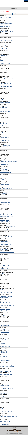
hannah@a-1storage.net (5, 102)
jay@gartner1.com (3, 310)
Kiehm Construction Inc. (4, 153)
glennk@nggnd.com (4, 297)
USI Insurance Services (4, 265)
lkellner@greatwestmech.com (6, 86)
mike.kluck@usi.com (4, 268)
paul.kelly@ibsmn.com (4, 94)
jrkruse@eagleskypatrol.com (5, 396)
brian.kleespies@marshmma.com (6, 216)
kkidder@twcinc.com (4, 148)
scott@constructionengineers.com (6, 374)
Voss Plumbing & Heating (5, 220)
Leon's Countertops (4, 193)
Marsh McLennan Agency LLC (6, 214)
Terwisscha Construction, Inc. (5, 145)
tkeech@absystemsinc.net (5, 63)
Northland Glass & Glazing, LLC (6, 296)
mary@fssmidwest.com (4, 339)
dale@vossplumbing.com (5, 221)
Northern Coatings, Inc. (4, 351)
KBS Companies (3, 356)
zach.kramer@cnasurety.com (5, 346)
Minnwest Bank (3, 289)
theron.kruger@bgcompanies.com (6, 388)
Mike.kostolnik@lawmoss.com (6, 319)
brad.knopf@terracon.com (5, 277)
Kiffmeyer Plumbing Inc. (4, 169)
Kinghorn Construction (4, 207)
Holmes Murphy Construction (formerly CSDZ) (9, 416)
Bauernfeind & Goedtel (4, 385)
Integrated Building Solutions (5, 91)
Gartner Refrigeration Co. (5, 309)
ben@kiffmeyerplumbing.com (5, 172)
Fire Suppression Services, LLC (6, 336)
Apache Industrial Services (5, 421)
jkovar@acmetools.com (4, 332)
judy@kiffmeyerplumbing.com (6, 179)
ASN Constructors (3, 408)
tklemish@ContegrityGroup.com (6, 244)
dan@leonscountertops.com (5, 196)
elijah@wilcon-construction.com (6, 40)
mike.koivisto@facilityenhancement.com (7, 305)
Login (26, 0)
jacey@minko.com (3, 125)
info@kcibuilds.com (4, 156)
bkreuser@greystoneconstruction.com (7, 366)
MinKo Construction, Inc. (5, 123)
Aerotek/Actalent (3, 256)
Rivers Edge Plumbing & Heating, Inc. (7, 226)
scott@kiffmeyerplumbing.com (6, 188)
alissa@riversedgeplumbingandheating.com (8, 229)
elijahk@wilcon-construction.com (6, 35)
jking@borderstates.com (5, 202)
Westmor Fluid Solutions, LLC (6, 379)
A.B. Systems (2, 60)
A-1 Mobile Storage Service (5, 99)
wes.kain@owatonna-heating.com (6, 18)
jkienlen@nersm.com (4, 164)
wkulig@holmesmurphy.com (5, 417)
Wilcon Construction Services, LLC (7, 31)
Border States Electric (4, 200)
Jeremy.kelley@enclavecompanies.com (7, 78)
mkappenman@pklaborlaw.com (6, 48)
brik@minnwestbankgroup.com (6, 292)
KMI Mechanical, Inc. (4, 401)
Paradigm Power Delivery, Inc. (6, 67)
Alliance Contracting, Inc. (5, 281)
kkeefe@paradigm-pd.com (5, 70)
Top (26, 431)
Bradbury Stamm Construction (6, 23)
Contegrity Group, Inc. (4, 241)
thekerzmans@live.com (4, 140)
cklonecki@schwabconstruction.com (7, 252)
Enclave (1, 74)
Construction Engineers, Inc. (5, 371)
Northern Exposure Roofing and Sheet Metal (8, 161)
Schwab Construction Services (6, 249)
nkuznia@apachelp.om (4, 424)
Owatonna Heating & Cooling (5, 17)
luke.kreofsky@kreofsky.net (5, 360)
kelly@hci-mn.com (3, 55)
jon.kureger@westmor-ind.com (6, 381)
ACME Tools (2, 329)
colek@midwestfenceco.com (5, 325)
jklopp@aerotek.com (4, 261)
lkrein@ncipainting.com (4, 352)
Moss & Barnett (3, 315)
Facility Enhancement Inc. (5, 302)
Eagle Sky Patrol (3, 393)
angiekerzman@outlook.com (5, 132)
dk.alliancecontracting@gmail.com (6, 284)
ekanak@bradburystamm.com (6, 26)
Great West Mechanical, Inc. (5, 83)
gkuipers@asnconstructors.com (6, 411)
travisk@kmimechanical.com (5, 403)
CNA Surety (2, 343)
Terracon (2, 273)
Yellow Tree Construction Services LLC (7, 116)
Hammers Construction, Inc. (5, 52)
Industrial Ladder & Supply (5, 107)
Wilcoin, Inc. (2, 39)
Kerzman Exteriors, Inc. (4, 130)
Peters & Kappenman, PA (5, 45)
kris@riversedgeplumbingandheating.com (8, 236)
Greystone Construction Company (6, 365)
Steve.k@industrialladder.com (6, 111)
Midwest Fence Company (5, 324)
